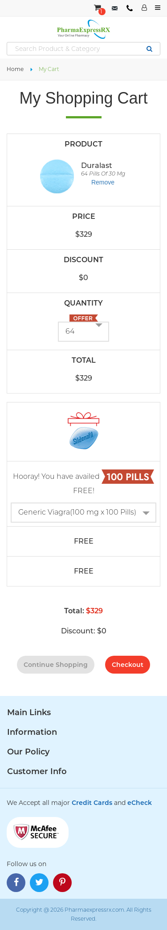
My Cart (49, 69)
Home (15, 69)
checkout (127, 665)
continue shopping (56, 665)
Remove (102, 182)
